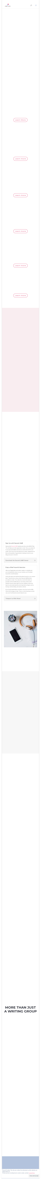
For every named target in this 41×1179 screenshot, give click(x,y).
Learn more (20, 159)
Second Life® (14, 546)
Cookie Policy (32, 1173)
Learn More (20, 120)
